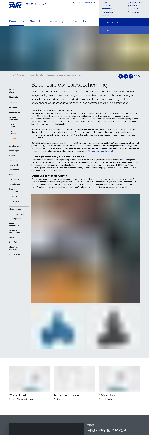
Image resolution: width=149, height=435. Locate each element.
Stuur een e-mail (21, 411)
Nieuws (104, 3)
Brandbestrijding (58, 21)
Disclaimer (13, 426)
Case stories (107, 9)
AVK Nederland (107, 12)
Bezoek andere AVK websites (84, 2)
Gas (75, 21)
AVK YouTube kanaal (99, 355)
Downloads (106, 6)
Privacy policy (14, 422)
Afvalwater (36, 21)
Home (11, 74)
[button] (19, 91)
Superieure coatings (75, 74)
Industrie (88, 21)
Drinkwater (16, 21)
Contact (105, 15)
